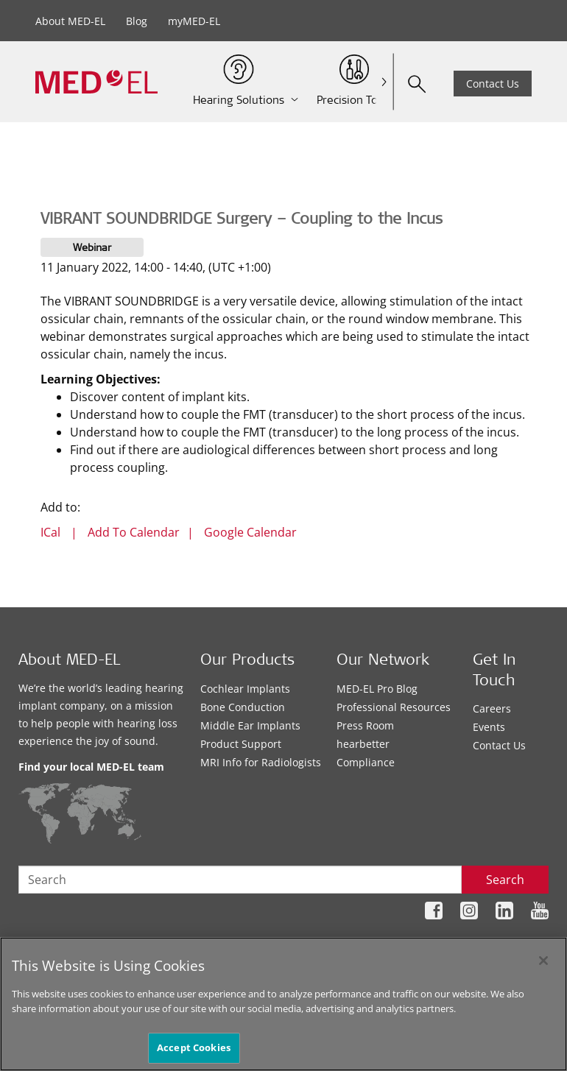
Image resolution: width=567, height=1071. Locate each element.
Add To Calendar (134, 532)
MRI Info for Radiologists (260, 762)
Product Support (240, 744)
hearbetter (363, 744)
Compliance (366, 762)
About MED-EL (70, 21)
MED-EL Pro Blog (377, 689)
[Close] (543, 960)
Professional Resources (394, 707)
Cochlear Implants (245, 689)
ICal (50, 532)
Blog (136, 21)
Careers (492, 708)
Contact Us (492, 84)
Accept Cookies (193, 1047)
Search (505, 880)
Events (489, 727)
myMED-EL (194, 21)
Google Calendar (250, 532)
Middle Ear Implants (250, 725)
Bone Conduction (242, 707)
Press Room (365, 725)
